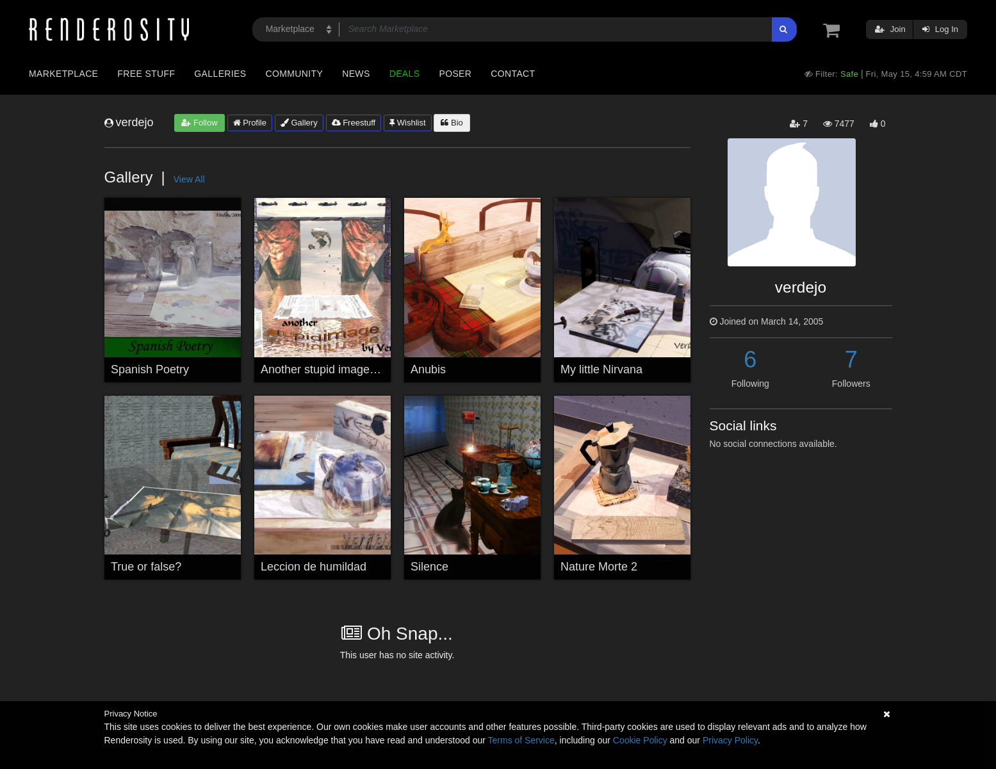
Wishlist (407, 122)
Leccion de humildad (313, 566)
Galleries (220, 74)
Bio (451, 122)
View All (189, 179)
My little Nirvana (601, 369)
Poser (455, 74)
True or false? (146, 566)
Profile (249, 122)
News (356, 74)
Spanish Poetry (150, 369)
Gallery (299, 122)
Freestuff (354, 122)
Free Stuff (146, 74)
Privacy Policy (730, 740)
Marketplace (63, 74)
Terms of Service (521, 740)
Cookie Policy (640, 740)
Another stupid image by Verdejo (344, 369)
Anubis (428, 369)
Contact (513, 74)
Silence (429, 566)
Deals (404, 74)
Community (294, 74)
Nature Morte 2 (598, 566)
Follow (199, 122)
